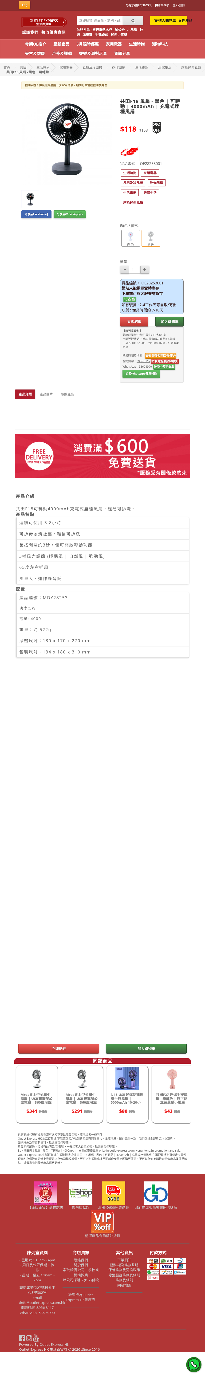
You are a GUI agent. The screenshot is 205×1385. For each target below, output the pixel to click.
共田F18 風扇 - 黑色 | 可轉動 (27, 72)
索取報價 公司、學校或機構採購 (81, 1305)
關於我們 (81, 1297)
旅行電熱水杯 (102, 30)
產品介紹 (25, 394)
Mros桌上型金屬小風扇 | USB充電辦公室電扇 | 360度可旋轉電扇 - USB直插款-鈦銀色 (82, 1135)
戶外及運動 (62, 53)
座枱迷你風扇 (191, 67)
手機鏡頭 (101, 34)
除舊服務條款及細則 (124, 1308)
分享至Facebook (36, 214)
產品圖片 (46, 394)
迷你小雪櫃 (119, 34)
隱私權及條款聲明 (124, 1297)
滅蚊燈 (120, 30)
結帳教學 (162, 5)
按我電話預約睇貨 (164, 361)
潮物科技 (160, 44)
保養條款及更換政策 (124, 1302)
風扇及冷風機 (92, 67)
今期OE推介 (35, 44)
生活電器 (141, 67)
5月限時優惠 (87, 44)
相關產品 (67, 394)
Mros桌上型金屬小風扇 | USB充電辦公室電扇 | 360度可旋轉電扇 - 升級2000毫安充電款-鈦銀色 (36, 1135)
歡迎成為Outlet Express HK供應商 (80, 1330)
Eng (24, 5)
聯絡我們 (81, 1293)
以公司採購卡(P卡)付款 (81, 1312)
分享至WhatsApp (70, 214)
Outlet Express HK (54, 1377)
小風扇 (132, 30)
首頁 (7, 67)
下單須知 (124, 1293)
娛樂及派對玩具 (93, 53)
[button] (130, 173)
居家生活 (164, 67)
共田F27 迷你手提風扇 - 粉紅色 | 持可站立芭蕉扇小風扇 (171, 1131)
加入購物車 (169, 321)
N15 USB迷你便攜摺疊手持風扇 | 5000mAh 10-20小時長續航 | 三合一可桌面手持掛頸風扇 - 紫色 (127, 1137)
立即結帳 (134, 321)
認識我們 (30, 32)
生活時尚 (137, 44)
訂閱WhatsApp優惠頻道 (141, 374)
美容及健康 (35, 53)
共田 (23, 67)
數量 (123, 261)
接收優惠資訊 (53, 32)
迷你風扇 (118, 67)
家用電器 (114, 44)
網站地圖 (124, 1318)
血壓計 (87, 34)
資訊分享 (122, 53)
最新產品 (61, 44)
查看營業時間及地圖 (161, 356)
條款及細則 (124, 1312)
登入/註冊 (179, 5)
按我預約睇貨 (164, 367)
